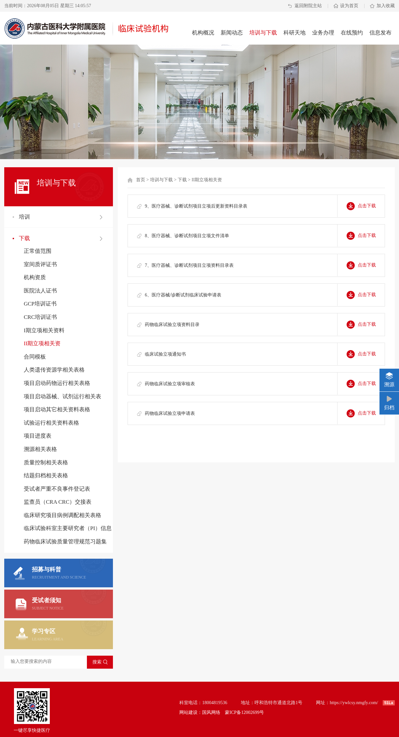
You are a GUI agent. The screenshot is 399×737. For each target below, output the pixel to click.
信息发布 (380, 33)
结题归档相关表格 (46, 475)
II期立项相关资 (42, 343)
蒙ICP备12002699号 (244, 712)
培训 (24, 217)
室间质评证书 (40, 264)
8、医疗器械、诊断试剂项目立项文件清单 (187, 235)
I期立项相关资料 (44, 330)
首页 (140, 179)
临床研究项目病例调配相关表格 (62, 515)
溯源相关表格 (40, 449)
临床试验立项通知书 (165, 354)
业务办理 (323, 33)
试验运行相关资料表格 (51, 423)
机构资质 (35, 277)
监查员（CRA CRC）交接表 (57, 502)
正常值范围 (37, 251)
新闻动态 (232, 33)
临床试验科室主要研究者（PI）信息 (68, 528)
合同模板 (35, 357)
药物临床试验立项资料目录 (172, 324)
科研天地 (294, 33)
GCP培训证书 (40, 304)
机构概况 (203, 33)
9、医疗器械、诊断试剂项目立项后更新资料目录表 (196, 206)
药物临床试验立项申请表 (170, 413)
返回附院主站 (308, 5)
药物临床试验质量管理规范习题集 (65, 542)
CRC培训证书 (40, 317)
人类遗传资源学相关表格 (54, 370)
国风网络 (211, 712)
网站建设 (188, 712)
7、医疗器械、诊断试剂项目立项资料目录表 (189, 265)
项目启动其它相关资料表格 (57, 409)
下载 (24, 238)
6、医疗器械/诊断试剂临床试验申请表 (183, 295)
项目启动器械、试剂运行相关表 (62, 396)
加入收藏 (386, 5)
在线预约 (352, 33)
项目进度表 (37, 436)
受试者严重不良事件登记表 (57, 489)
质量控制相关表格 (46, 462)
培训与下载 (263, 33)
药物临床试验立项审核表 (170, 383)
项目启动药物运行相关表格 (57, 383)
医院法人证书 (40, 291)
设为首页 (349, 5)
